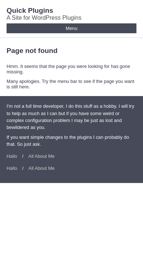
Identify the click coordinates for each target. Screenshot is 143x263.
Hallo (12, 156)
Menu (71, 28)
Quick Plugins (30, 10)
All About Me (41, 156)
